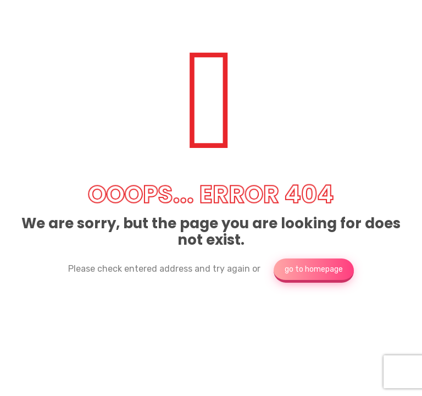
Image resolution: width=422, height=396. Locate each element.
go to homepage (314, 269)
